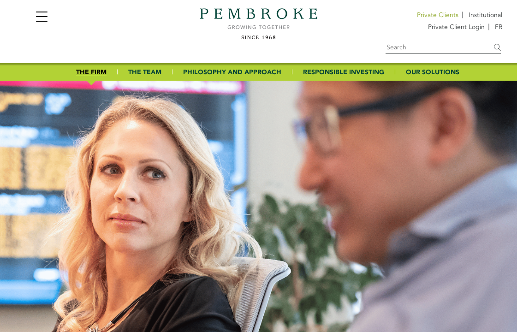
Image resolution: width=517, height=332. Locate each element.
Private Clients (437, 15)
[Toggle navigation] (41, 18)
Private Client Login (456, 27)
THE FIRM (91, 72)
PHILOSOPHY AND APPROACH (232, 72)
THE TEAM (144, 72)
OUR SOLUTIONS (432, 72)
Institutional (485, 15)
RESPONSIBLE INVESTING (343, 72)
